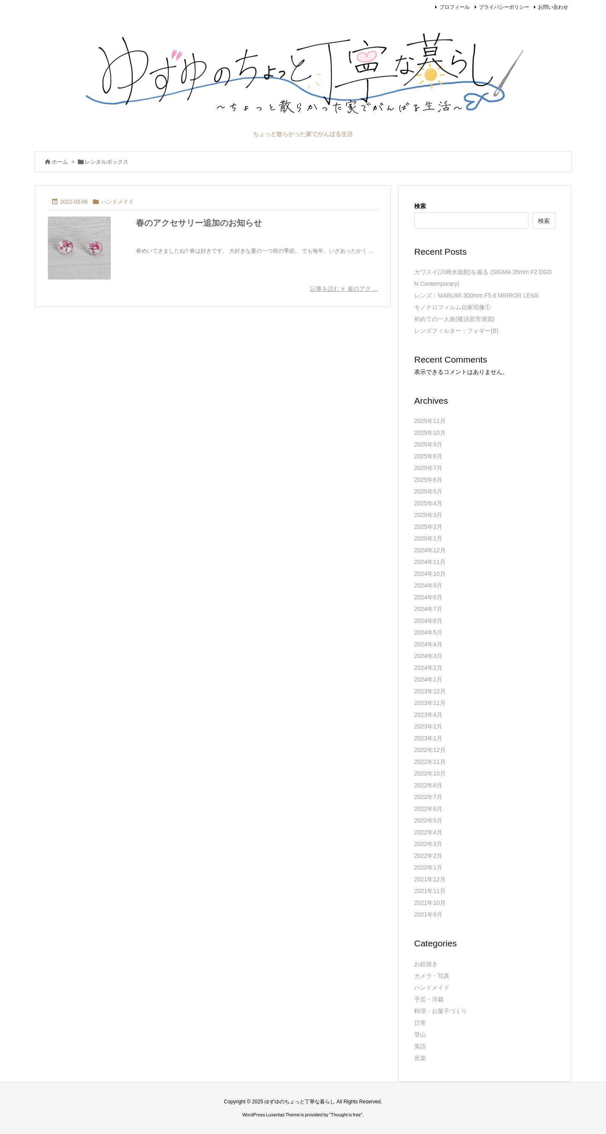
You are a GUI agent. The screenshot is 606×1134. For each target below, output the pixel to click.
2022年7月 (428, 797)
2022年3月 (428, 844)
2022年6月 (428, 808)
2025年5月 (428, 491)
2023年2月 (428, 726)
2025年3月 (428, 515)
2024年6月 (428, 620)
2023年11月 (430, 703)
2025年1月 (428, 538)
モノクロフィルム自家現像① (452, 307)
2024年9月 (428, 585)
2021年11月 (430, 891)
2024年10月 (430, 573)
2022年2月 (428, 855)
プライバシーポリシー (504, 7)
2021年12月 (430, 879)
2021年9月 (428, 914)
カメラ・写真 (431, 975)
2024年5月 (428, 632)
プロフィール (454, 7)
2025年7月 (428, 468)
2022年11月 (430, 761)
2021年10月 (430, 902)
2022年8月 (428, 785)
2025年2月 (428, 526)
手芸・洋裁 (429, 999)
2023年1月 (428, 738)
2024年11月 (430, 562)
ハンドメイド (117, 202)
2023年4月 (428, 714)
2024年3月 (428, 656)
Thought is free (345, 1114)
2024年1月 (428, 679)
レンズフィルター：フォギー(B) (456, 330)
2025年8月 (428, 456)
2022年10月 (430, 773)
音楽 (420, 1058)
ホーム (60, 162)
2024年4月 (428, 644)
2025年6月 (428, 479)
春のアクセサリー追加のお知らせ (199, 222)
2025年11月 (430, 421)
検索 (420, 206)
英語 (420, 1046)
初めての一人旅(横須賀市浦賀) (454, 319)
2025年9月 (428, 444)
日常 (420, 1022)
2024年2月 (428, 667)
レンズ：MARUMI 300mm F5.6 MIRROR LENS (476, 295)
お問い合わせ (553, 7)
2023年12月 (430, 691)
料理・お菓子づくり (440, 1011)
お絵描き (426, 964)
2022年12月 (430, 750)
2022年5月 (428, 820)
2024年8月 (428, 597)
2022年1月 (428, 867)
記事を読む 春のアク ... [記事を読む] (344, 288)
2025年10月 (430, 432)
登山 (420, 1034)
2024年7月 (428, 609)
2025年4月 (428, 503)
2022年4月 (428, 832)
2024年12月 (430, 550)
